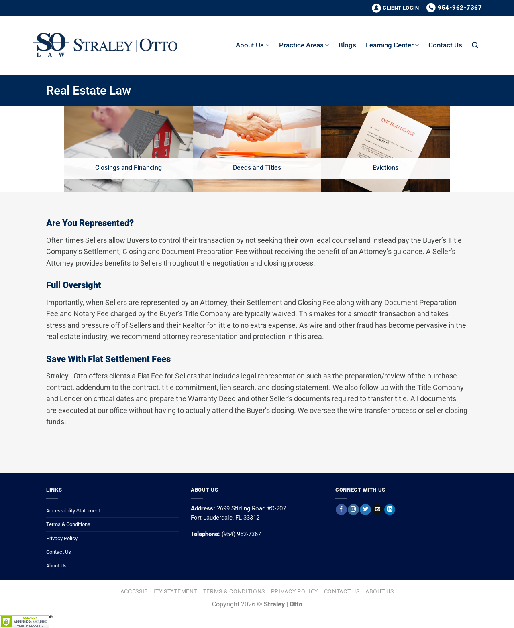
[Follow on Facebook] (341, 509)
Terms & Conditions (68, 524)
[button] (475, 45)
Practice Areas (304, 45)
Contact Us (445, 45)
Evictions (385, 167)
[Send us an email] (377, 509)
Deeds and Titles (257, 167)
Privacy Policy (62, 538)
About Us (56, 566)
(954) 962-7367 (241, 534)
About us (252, 45)
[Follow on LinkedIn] (389, 509)
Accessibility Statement (73, 511)
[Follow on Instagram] (353, 509)
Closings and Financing (128, 167)
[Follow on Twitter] (365, 509)
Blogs (347, 45)
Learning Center (392, 45)
